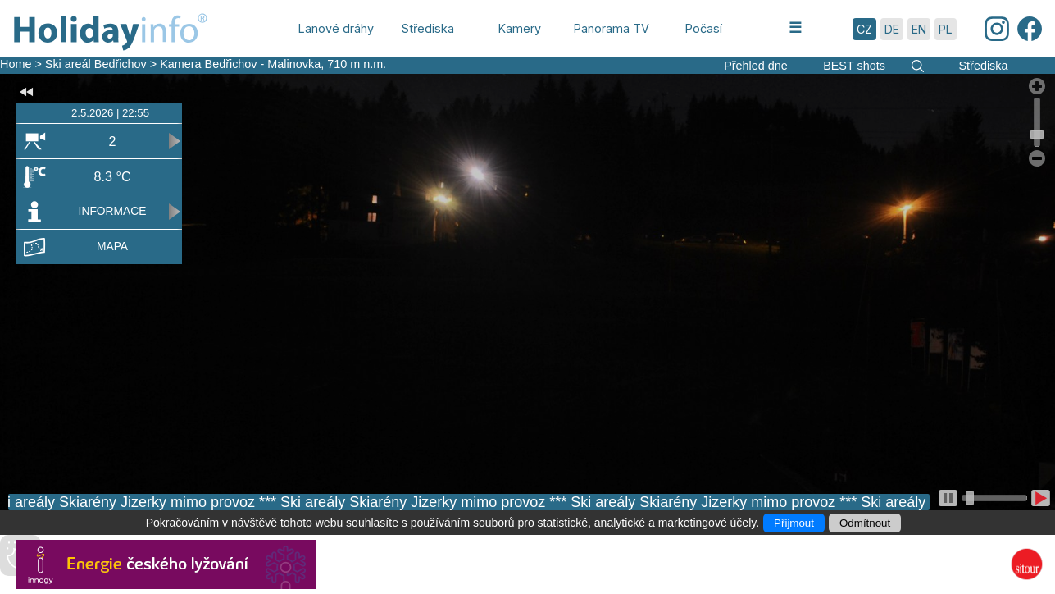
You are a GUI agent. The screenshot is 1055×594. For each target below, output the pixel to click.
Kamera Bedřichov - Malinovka (240, 64)
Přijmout (794, 523)
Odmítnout (864, 523)
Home (15, 64)
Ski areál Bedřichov (97, 64)
